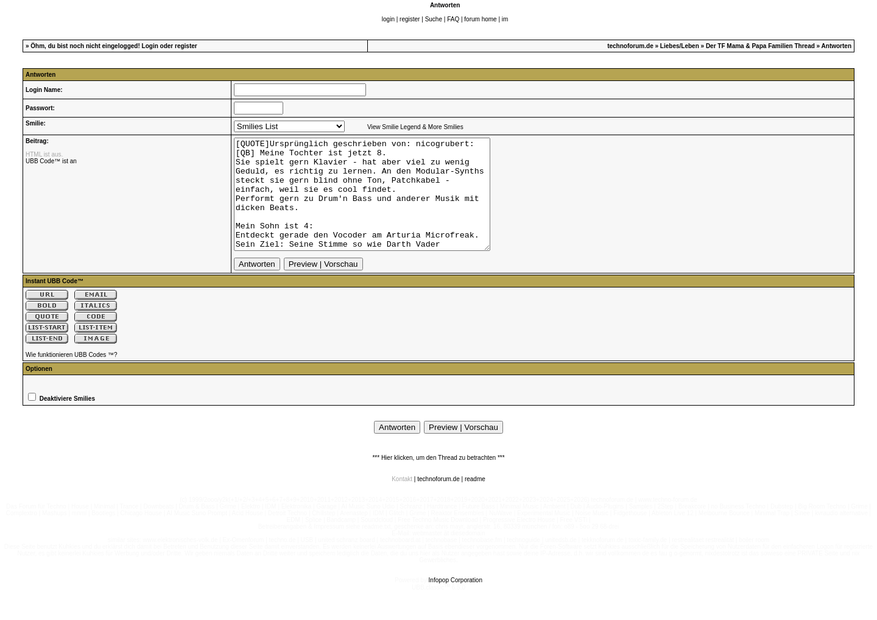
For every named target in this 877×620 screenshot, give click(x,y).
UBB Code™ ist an (51, 161)
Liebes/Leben (679, 46)
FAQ (453, 19)
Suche (433, 19)
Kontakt (402, 501)
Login (150, 46)
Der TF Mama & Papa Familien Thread (760, 46)
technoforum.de (630, 46)
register (410, 19)
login (388, 19)
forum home (480, 19)
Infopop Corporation (455, 602)
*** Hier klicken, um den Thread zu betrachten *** (438, 479)
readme (475, 501)
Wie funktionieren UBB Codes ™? (72, 376)
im (505, 19)
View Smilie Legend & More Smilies (415, 127)
